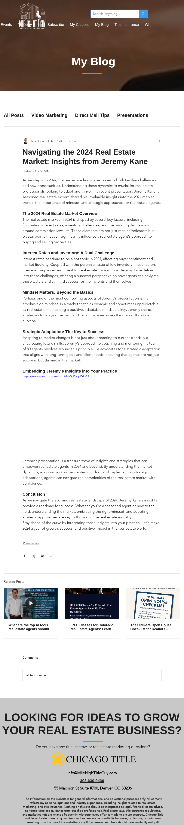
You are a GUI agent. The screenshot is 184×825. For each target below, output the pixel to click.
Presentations (132, 115)
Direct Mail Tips (92, 115)
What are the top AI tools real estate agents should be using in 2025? (28, 627)
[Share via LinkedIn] (42, 556)
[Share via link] (52, 556)
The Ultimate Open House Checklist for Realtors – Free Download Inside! (150, 627)
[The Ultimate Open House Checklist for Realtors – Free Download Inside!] (153, 603)
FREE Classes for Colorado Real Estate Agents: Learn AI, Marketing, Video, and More (91, 627)
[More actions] (159, 141)
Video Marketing (49, 115)
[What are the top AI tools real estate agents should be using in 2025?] (31, 603)
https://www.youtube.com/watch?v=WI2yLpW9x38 (56, 376)
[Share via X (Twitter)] (33, 556)
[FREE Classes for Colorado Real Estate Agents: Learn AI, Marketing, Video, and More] (92, 603)
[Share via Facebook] (24, 556)
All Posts (14, 115)
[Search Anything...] (112, 14)
